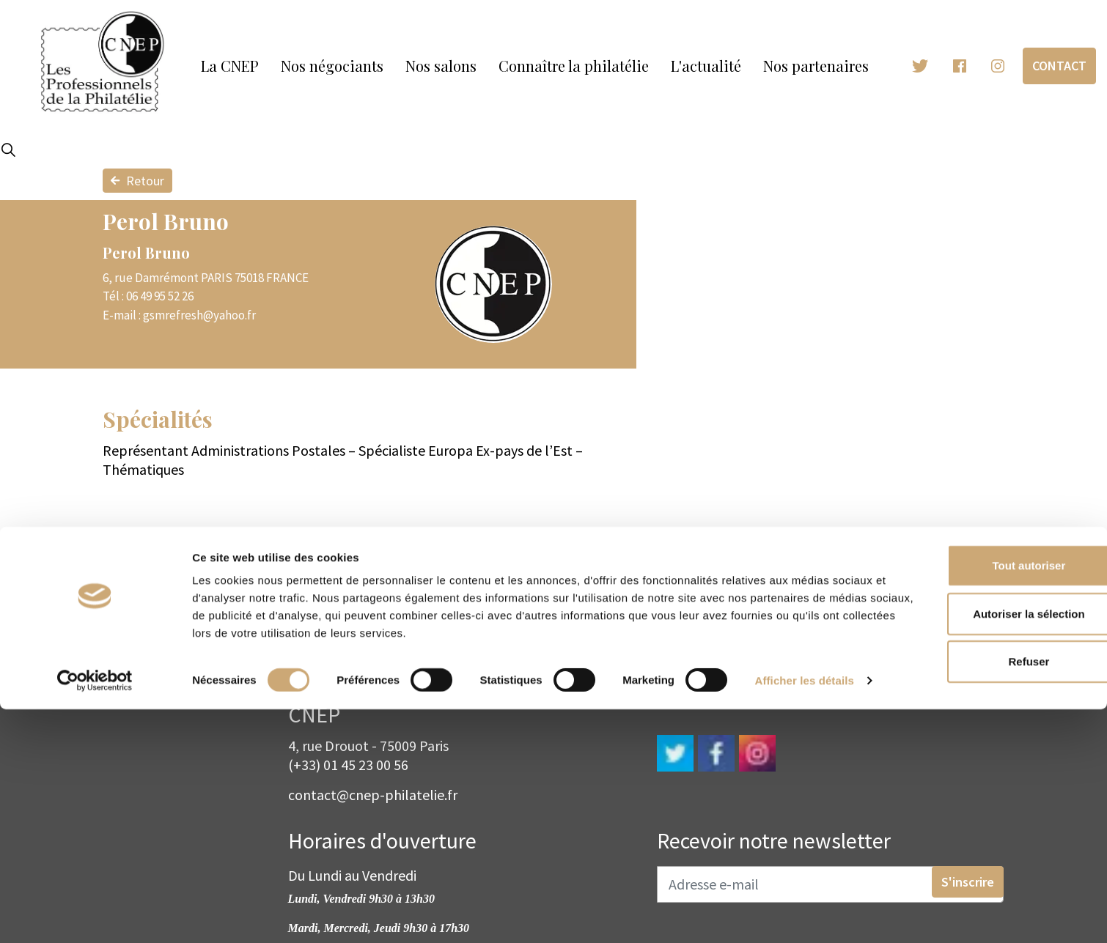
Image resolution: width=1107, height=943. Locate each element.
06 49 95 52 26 (160, 296)
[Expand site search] (8, 150)
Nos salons (441, 65)
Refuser (984, 873)
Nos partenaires (816, 65)
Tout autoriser (984, 777)
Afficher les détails (241, 914)
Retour (137, 180)
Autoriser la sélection (985, 825)
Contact (1059, 65)
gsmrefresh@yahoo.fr (199, 315)
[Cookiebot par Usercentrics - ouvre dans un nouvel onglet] (95, 914)
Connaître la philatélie (574, 65)
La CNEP (230, 65)
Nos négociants (332, 65)
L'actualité (706, 65)
